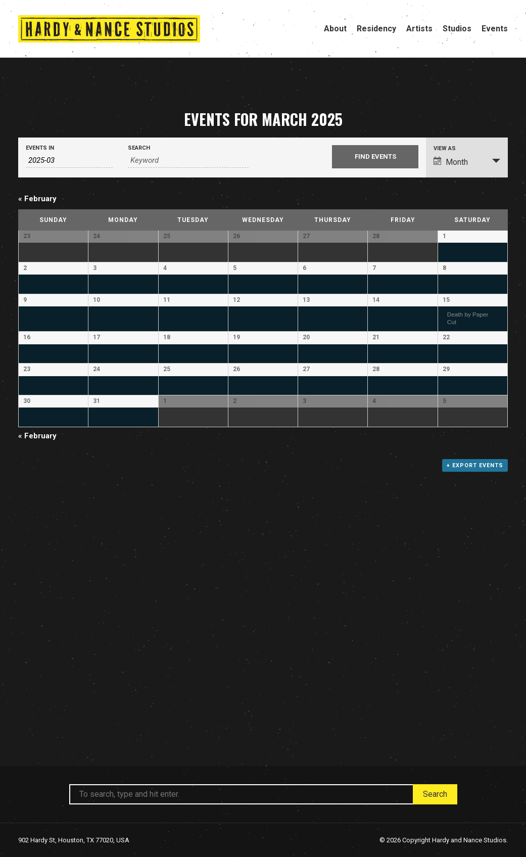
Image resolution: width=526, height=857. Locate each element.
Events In (40, 148)
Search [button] (435, 794)
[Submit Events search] (375, 156)
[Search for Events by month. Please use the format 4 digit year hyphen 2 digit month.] (69, 160)
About (335, 28)
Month (451, 162)
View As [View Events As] (445, 148)
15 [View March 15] (446, 382)
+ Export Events (475, 708)
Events (495, 28)
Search (139, 148)
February (37, 198)
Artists (419, 28)
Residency (376, 28)
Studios (457, 28)
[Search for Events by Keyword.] (188, 160)
